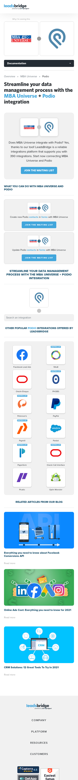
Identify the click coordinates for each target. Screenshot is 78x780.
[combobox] (39, 317)
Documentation (16, 63)
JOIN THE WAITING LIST (39, 170)
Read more (9, 563)
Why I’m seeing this (21, 19)
